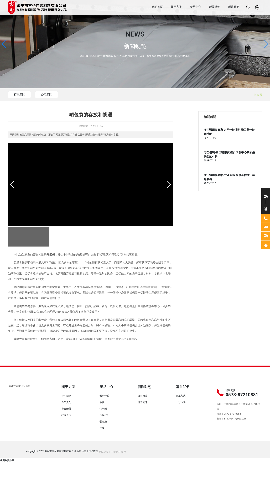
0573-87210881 (242, 394)
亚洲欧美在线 (7, 460)
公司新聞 (47, 94)
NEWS (135, 34)
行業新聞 (19, 94)
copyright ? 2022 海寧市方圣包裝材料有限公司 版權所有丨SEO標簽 (62, 451)
